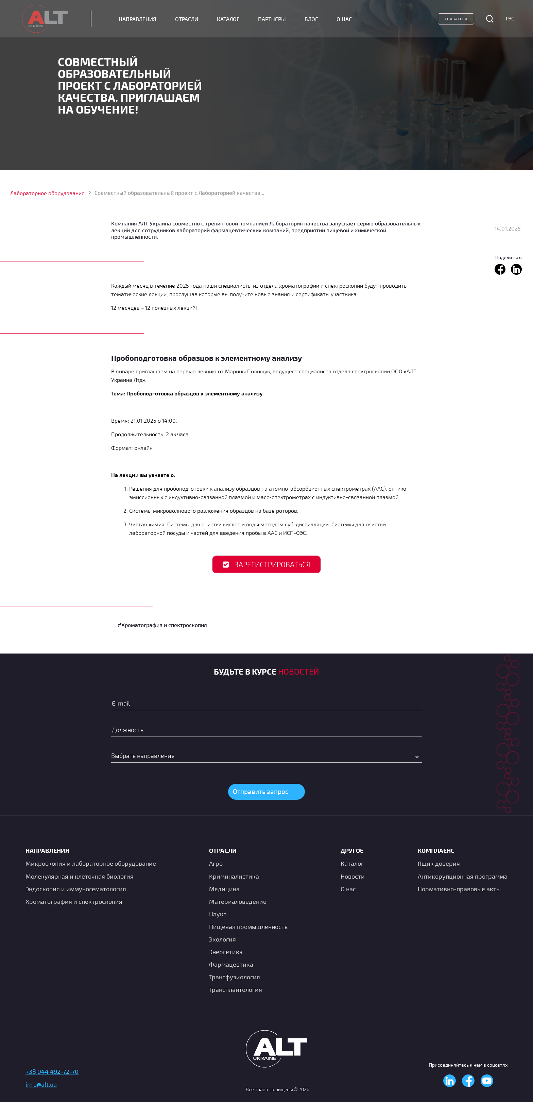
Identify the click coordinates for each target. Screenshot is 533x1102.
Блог (314, 19)
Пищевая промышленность (248, 926)
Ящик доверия (439, 863)
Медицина (224, 889)
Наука (218, 914)
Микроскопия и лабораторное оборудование (90, 863)
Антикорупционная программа (463, 876)
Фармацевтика (231, 964)
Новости (353, 876)
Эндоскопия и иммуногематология (75, 889)
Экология (222, 939)
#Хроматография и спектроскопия (162, 625)
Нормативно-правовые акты (459, 889)
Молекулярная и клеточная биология (79, 876)
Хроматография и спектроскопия (73, 901)
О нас (348, 889)
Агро (216, 863)
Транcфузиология (234, 977)
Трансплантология (235, 989)
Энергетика (226, 951)
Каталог (231, 19)
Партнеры (275, 19)
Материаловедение (237, 901)
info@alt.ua (41, 1084)
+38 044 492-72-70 (52, 1071)
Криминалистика (234, 876)
